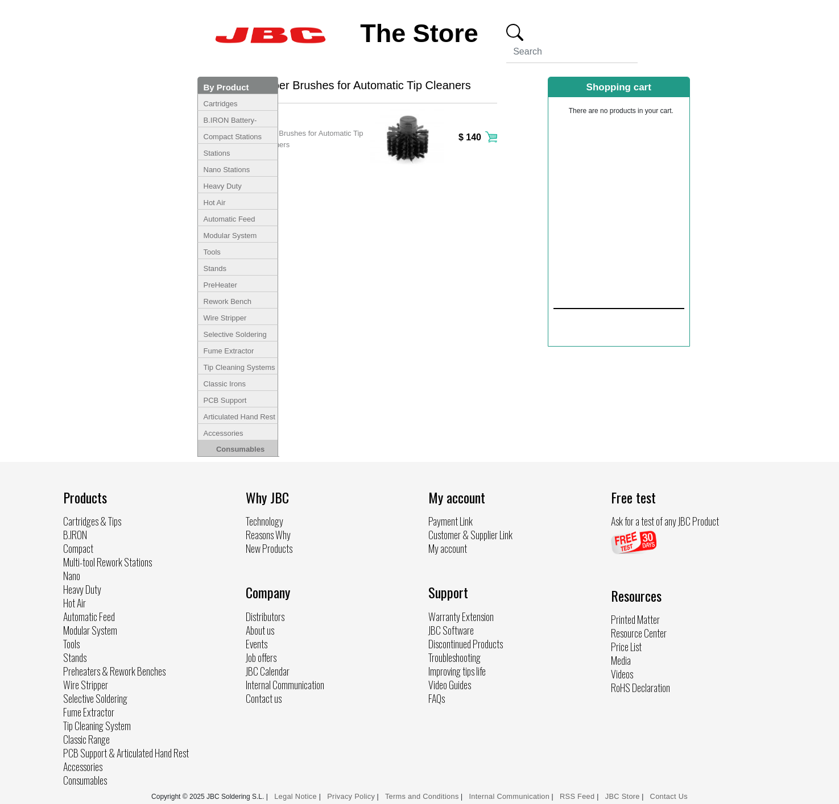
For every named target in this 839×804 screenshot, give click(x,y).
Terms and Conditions (422, 796)
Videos (622, 673)
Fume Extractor (229, 351)
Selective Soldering (235, 334)
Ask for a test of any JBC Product (665, 521)
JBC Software (451, 630)
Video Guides (449, 684)
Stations (217, 153)
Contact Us (669, 796)
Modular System (230, 235)
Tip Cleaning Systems (239, 367)
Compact (78, 548)
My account (447, 548)
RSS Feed (578, 796)
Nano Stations (227, 169)
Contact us (264, 698)
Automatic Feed (229, 219)
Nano (71, 575)
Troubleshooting (454, 657)
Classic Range (86, 739)
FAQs (436, 698)
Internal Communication (285, 684)
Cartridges (221, 103)
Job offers (261, 657)
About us (260, 630)
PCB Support (225, 400)
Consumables (240, 449)
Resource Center (639, 633)
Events (256, 643)
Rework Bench (228, 301)
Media (621, 660)
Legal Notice (296, 796)
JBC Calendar (268, 671)
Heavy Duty (223, 186)
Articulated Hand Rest (239, 417)
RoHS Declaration (640, 687)
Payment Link (450, 521)
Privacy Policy (351, 796)
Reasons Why (268, 534)
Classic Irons (225, 384)
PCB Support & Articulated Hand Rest (126, 752)
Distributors (265, 616)
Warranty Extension (461, 616)
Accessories (223, 433)
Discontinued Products (465, 643)
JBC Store (622, 796)
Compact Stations (233, 136)
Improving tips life (457, 671)
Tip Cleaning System (97, 725)
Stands (215, 268)
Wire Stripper (225, 318)
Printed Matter (635, 619)
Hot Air (215, 202)
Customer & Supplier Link (470, 534)
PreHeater (220, 285)
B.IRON (75, 534)
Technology (264, 521)
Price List (626, 646)
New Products (269, 548)
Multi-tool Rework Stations (107, 562)
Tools (212, 252)
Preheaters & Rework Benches (114, 671)
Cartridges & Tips (92, 521)
